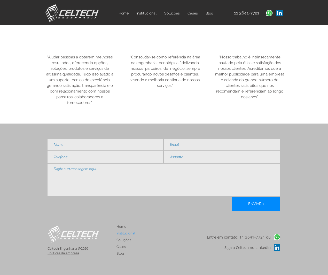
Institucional (125, 233)
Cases (121, 247)
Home (121, 226)
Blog (120, 253)
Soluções (123, 240)
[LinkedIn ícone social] (279, 13)
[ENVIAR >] (256, 204)
